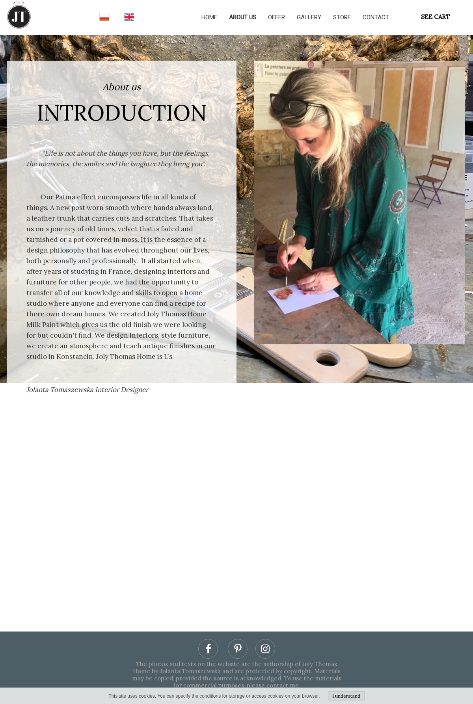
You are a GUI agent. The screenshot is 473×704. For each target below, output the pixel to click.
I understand (346, 696)
